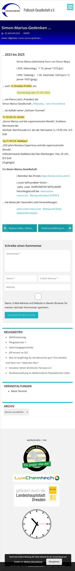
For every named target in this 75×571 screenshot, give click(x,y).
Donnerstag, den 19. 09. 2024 (33, 92)
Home (4, 38)
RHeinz (26, 33)
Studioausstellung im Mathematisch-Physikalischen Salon (57, 228)
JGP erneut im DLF (18, 352)
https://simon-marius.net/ (54, 175)
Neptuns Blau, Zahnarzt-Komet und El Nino (23, 228)
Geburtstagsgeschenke (21, 347)
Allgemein (12, 38)
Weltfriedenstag (17, 337)
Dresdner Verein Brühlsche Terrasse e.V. (30, 367)
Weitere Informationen (33, 562)
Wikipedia (38, 103)
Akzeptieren (54, 562)
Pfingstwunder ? (17, 342)
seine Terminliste (54, 103)
